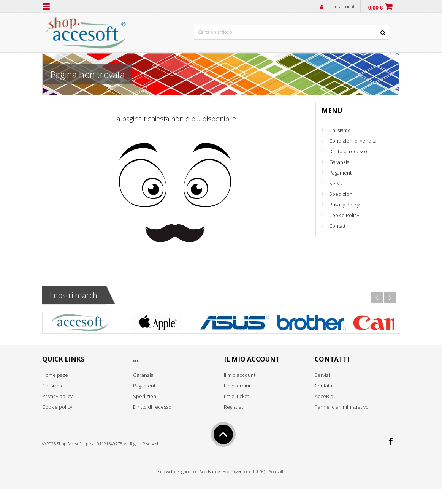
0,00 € (375, 8)
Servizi (336, 183)
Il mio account (341, 6)
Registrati (234, 406)
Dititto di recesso (348, 151)
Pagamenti (341, 172)
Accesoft (276, 471)
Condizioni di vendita (353, 140)
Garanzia (339, 162)
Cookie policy (57, 406)
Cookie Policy (344, 215)
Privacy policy (57, 396)
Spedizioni (341, 194)
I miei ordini (237, 385)
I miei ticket (236, 396)
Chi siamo (340, 130)
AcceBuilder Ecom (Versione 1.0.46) (232, 471)
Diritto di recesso (152, 406)
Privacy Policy (344, 204)
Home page (55, 375)
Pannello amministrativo (342, 406)
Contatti (338, 225)
